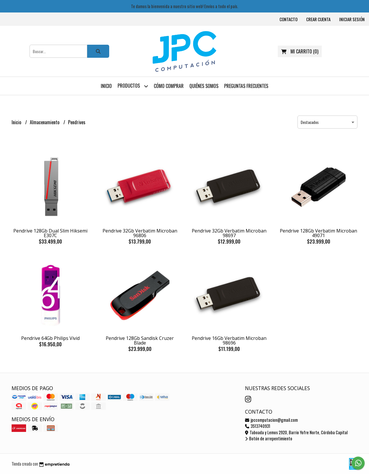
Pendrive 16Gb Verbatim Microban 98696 (229, 340)
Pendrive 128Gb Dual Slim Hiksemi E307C (50, 233)
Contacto (288, 19)
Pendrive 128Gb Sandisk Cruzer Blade (140, 340)
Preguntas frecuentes (246, 85)
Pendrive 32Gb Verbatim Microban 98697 (229, 233)
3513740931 (257, 426)
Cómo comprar (169, 85)
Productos (133, 86)
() (299, 51)
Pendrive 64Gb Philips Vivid (50, 338)
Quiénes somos (203, 85)
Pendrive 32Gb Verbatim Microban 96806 (140, 233)
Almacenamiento (45, 122)
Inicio (106, 85)
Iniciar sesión (352, 19)
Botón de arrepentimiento (268, 438)
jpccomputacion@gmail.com (271, 420)
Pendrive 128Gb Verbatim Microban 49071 (318, 233)
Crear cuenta (318, 19)
